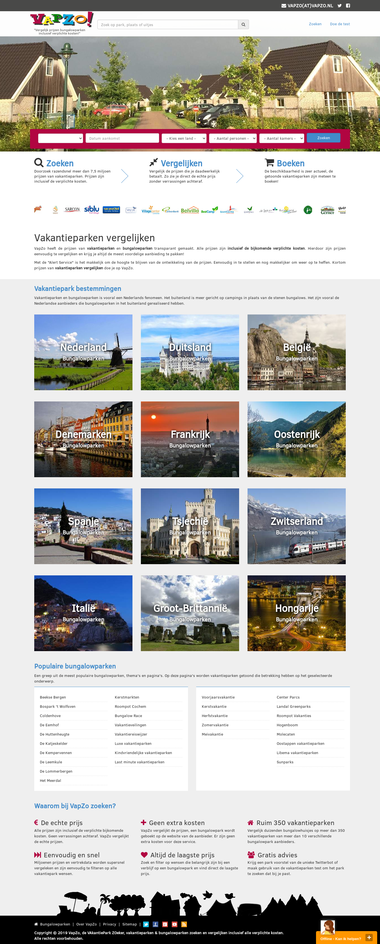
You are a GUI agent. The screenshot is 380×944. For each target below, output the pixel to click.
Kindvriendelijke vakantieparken (143, 752)
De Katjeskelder (54, 743)
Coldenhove (50, 715)
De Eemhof (49, 724)
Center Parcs (288, 697)
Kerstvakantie (214, 706)
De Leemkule (51, 761)
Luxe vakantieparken (133, 743)
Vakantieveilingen (130, 724)
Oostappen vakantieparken (300, 743)
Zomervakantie (215, 724)
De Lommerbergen (56, 771)
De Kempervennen (56, 752)
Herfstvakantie (215, 715)
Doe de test (340, 23)
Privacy (109, 924)
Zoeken (315, 23)
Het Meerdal (50, 780)
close (369, 937)
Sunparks (285, 761)
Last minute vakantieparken (139, 761)
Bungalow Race (128, 715)
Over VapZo (86, 924)
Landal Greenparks (294, 706)
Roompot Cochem (130, 706)
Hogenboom (287, 724)
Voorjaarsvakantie (218, 697)
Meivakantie (212, 734)
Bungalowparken (55, 924)
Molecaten (286, 734)
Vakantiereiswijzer (131, 734)
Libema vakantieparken (297, 752)
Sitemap (129, 924)
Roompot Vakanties (294, 715)
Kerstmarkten (127, 697)
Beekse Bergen (53, 697)
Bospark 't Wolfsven (57, 706)
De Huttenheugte (54, 734)
